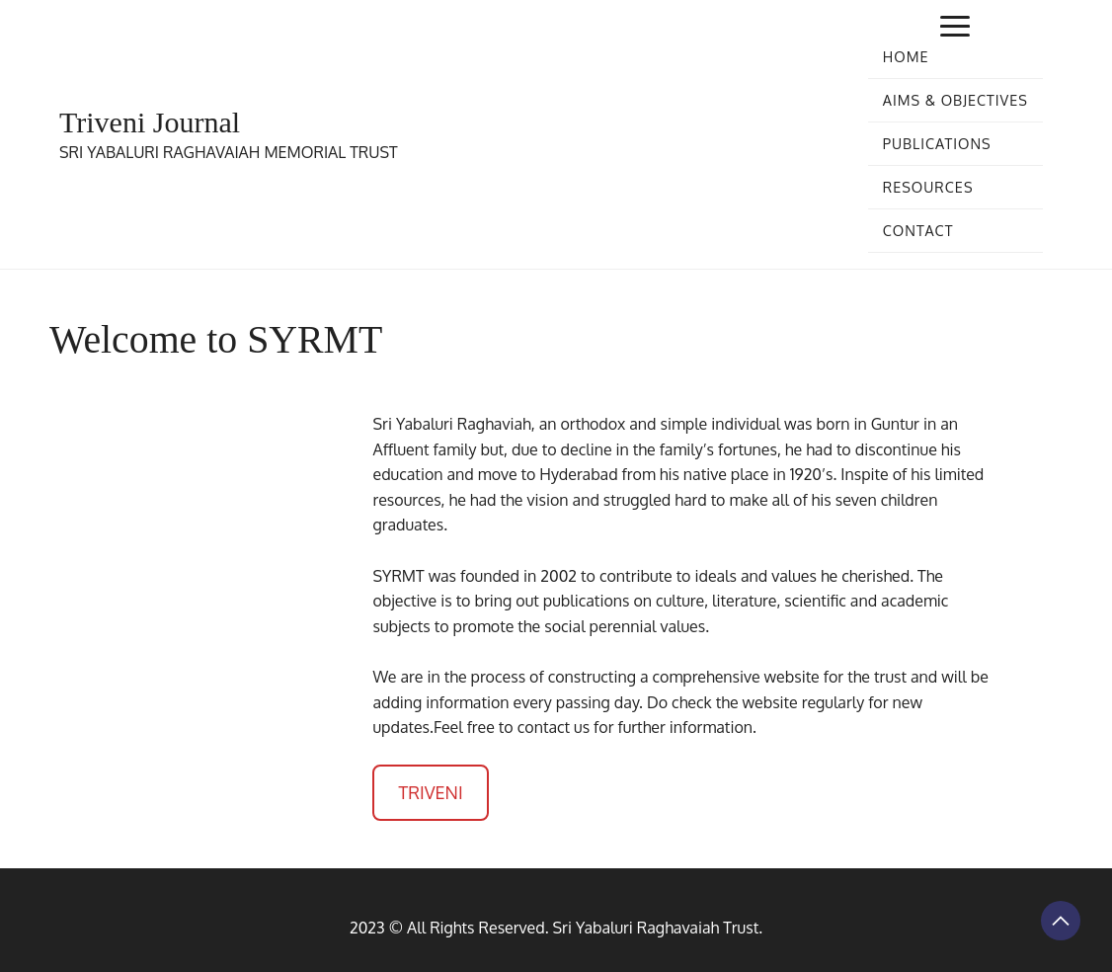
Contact (918, 230)
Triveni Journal (149, 122)
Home (906, 56)
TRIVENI (430, 792)
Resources (928, 187)
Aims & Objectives (955, 100)
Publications (937, 143)
